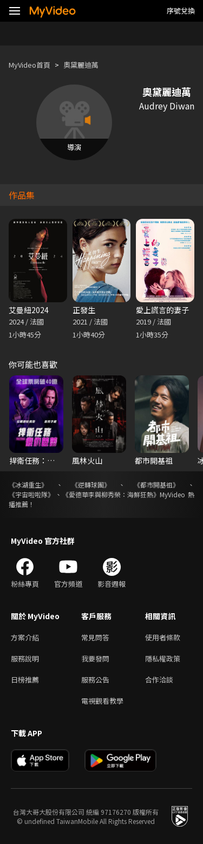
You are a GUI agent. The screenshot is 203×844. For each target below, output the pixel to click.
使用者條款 (162, 637)
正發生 (84, 309)
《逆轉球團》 (90, 484)
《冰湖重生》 (28, 484)
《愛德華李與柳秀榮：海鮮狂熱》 (111, 494)
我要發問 (95, 658)
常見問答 (95, 637)
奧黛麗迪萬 (81, 65)
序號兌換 (181, 10)
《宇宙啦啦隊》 (31, 494)
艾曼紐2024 (29, 309)
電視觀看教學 (102, 701)
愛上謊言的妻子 (162, 309)
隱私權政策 (162, 658)
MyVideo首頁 (29, 65)
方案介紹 (25, 637)
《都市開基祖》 (156, 484)
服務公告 (95, 679)
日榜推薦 (25, 679)
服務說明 (25, 658)
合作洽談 (159, 679)
